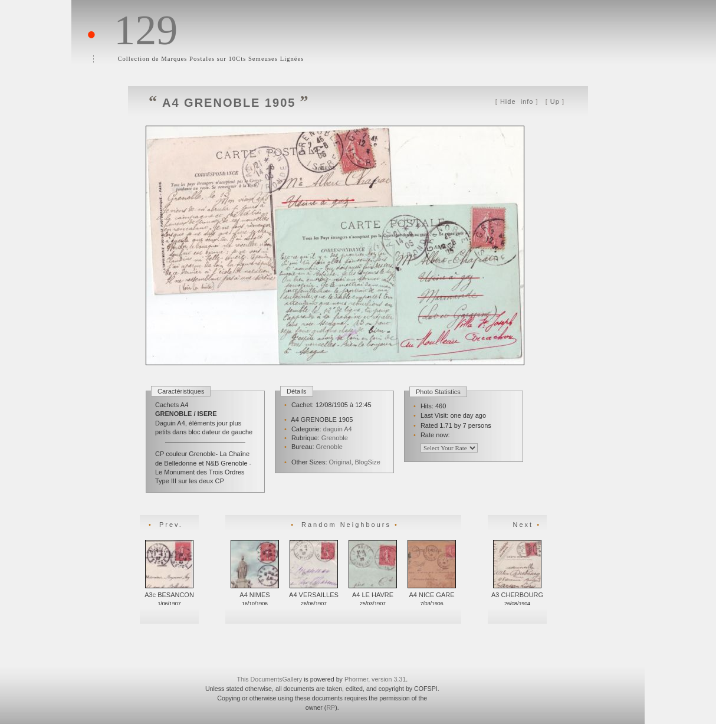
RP (330, 707)
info (517, 101)
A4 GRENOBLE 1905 (229, 102)
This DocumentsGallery (269, 679)
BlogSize (367, 462)
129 (146, 30)
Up (555, 101)
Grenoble (334, 437)
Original (340, 462)
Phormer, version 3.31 (375, 679)
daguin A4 (337, 429)
